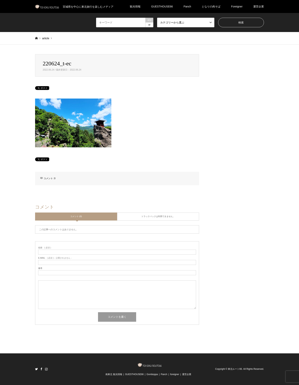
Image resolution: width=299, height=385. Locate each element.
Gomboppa (152, 374)
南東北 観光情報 (113, 374)
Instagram (46, 369)
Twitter (36, 369)
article (45, 38)
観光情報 (135, 6)
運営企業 (258, 6)
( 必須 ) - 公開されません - (55, 258)
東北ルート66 (235, 369)
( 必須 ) (44, 248)
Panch (187, 6)
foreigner (174, 374)
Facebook (41, 369)
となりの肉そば (211, 6)
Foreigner (237, 6)
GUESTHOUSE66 (162, 6)
